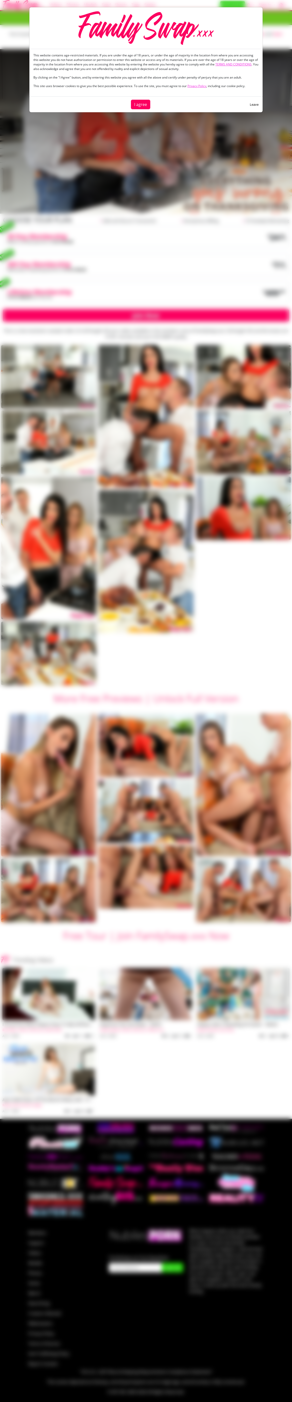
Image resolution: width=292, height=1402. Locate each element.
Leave (254, 104)
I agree (140, 104)
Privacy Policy (196, 86)
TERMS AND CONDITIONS (233, 64)
